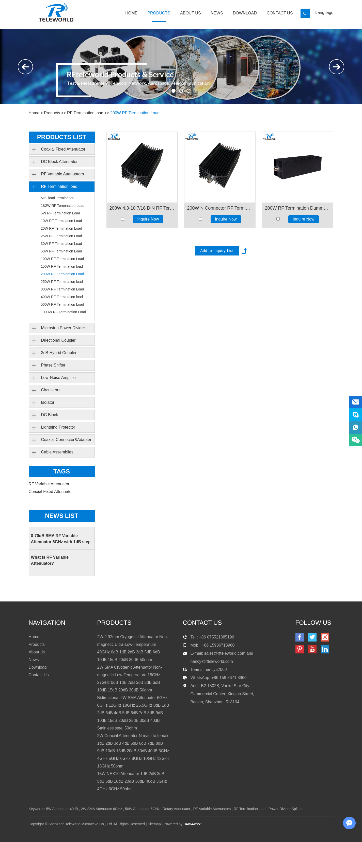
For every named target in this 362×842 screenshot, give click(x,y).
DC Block (49, 415)
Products (158, 13)
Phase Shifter (53, 365)
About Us (190, 13)
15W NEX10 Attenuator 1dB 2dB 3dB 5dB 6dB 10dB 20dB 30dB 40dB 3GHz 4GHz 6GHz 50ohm (132, 781)
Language (324, 12)
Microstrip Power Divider (63, 328)
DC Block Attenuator (59, 161)
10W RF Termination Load (61, 221)
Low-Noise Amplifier (59, 377)
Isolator (47, 402)
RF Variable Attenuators (62, 174)
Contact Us (280, 13)
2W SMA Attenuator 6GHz (101, 809)
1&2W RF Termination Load (63, 206)
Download (245, 13)
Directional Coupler (58, 340)
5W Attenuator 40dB (62, 809)
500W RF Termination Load (62, 304)
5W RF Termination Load (60, 213)
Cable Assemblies (57, 452)
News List (61, 515)
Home (131, 13)
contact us (202, 622)
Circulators (50, 390)
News (217, 13)
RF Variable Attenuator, (50, 484)
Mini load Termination (57, 198)
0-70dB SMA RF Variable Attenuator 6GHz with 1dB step (61, 539)
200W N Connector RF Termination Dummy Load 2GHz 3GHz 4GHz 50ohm (220, 208)
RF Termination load (85, 113)
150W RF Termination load (62, 266)
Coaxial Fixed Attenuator (63, 149)
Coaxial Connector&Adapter (66, 439)
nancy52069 (216, 669)
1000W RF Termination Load (63, 312)
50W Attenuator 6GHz (142, 809)
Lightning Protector (58, 427)
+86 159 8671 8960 (228, 677)
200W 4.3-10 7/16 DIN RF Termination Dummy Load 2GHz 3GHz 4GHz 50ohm (142, 208)
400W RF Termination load (62, 297)
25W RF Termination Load (61, 236)
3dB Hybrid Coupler (59, 353)
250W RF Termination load (62, 282)
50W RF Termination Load (61, 251)
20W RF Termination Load (61, 228)
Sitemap (154, 824)
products (114, 622)
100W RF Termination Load (62, 259)
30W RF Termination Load (61, 244)
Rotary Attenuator (176, 809)
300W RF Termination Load (62, 289)
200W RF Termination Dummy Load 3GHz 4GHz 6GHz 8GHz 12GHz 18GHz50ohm (297, 208)
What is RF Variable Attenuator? (50, 560)
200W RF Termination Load (135, 113)
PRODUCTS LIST (61, 137)
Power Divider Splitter (286, 809)
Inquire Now (148, 219)
